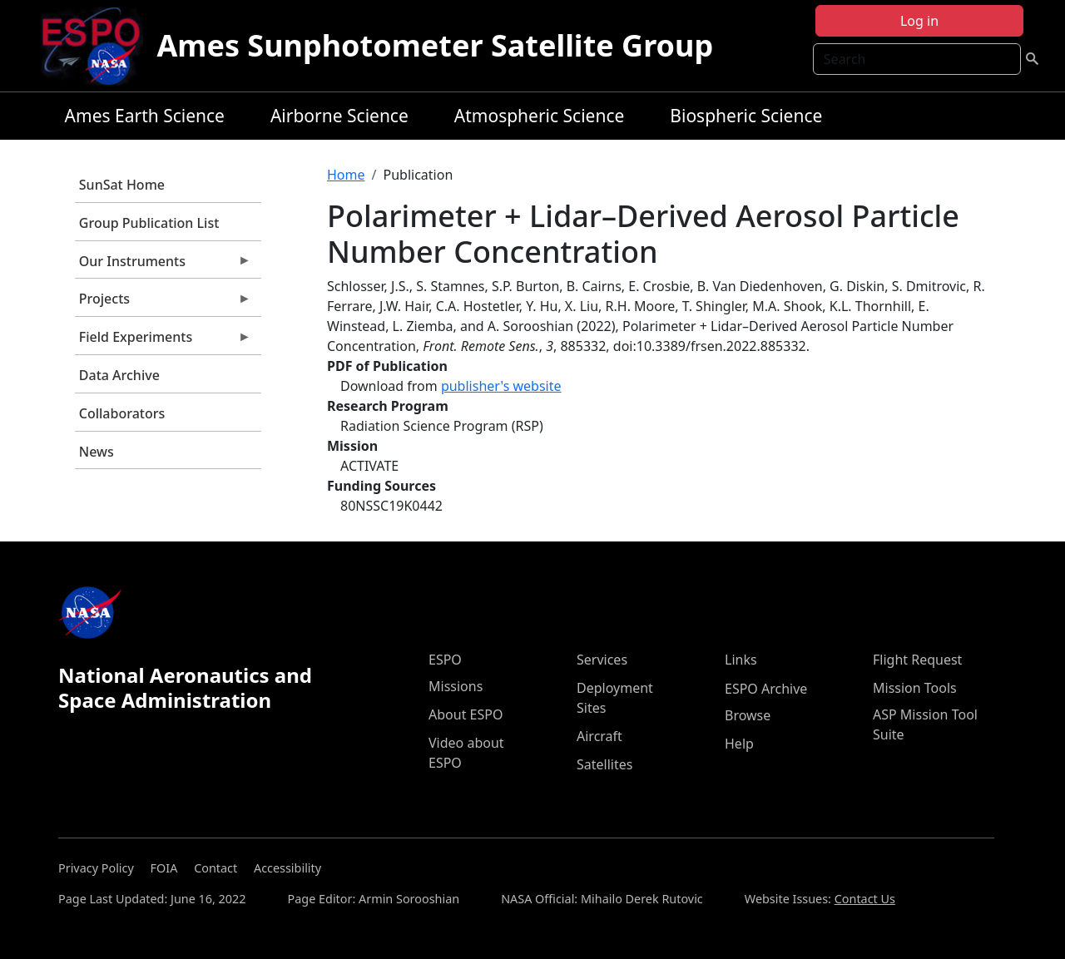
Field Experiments (163, 341)
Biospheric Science (746, 115)
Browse (747, 715)
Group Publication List (149, 223)
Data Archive (119, 375)
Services (602, 659)
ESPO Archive (766, 689)
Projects (163, 302)
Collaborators (122, 413)
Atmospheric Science (539, 115)
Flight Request (917, 659)
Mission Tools (915, 688)
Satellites (604, 764)
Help (739, 743)
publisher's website (501, 386)
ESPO (445, 659)
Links (741, 659)
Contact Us (865, 899)
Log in (919, 21)
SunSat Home (122, 184)
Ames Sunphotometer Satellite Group (434, 45)
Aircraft (599, 736)
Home (346, 175)
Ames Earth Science (145, 115)
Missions (455, 686)
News (96, 451)
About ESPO (465, 714)
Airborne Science (339, 115)
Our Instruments (163, 265)
